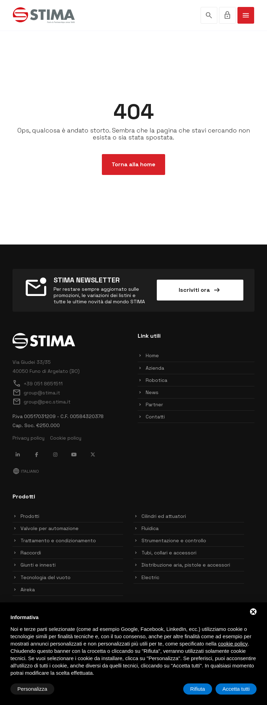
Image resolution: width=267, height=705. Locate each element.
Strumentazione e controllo (173, 540)
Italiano (26, 471)
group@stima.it (36, 392)
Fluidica (150, 528)
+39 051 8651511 (38, 383)
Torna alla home (133, 164)
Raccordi (31, 553)
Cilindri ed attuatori (163, 516)
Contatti (155, 417)
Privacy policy (28, 438)
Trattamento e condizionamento (58, 540)
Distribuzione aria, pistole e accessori (185, 565)
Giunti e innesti (38, 565)
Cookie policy (65, 438)
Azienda (155, 368)
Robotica (156, 380)
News (152, 392)
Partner (154, 404)
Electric (150, 577)
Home (152, 355)
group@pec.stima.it (42, 401)
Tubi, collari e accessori (168, 553)
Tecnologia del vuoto (46, 577)
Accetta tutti (236, 689)
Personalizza (32, 689)
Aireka (28, 589)
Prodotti (30, 516)
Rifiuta (197, 689)
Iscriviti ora (200, 290)
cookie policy (233, 644)
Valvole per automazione (50, 528)
